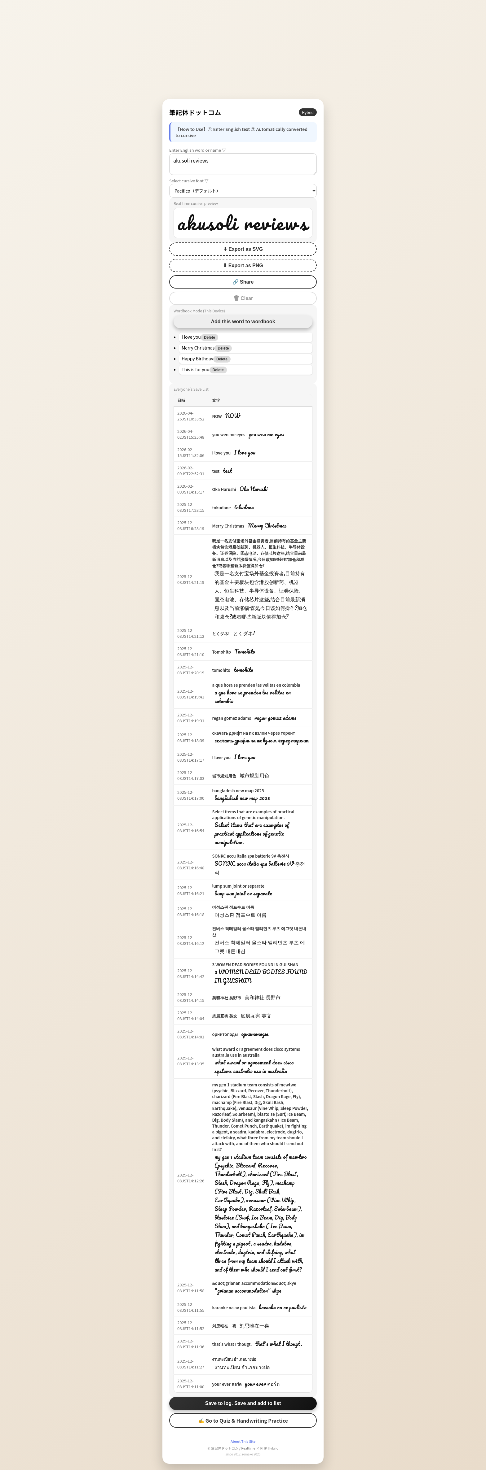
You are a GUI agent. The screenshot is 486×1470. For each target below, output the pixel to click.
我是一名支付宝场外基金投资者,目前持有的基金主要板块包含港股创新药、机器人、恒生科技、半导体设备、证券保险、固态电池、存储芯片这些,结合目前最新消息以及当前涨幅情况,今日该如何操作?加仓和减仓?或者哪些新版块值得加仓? (259, 553)
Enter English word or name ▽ (197, 150)
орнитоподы (225, 1034)
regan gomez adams (231, 718)
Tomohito (221, 652)
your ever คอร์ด (226, 1384)
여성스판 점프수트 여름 (233, 907)
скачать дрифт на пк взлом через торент (253, 733)
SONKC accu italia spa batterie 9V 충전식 (250, 856)
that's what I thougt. (232, 1344)
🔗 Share (243, 282)
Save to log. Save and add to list (243, 1403)
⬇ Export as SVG (243, 249)
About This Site (243, 1441)
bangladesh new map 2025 (238, 791)
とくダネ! (220, 634)
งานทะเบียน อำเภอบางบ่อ (234, 1359)
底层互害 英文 (224, 1016)
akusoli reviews (243, 164)
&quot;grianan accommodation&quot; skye (254, 1283)
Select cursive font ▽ (189, 181)
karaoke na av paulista (233, 1308)
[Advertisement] (243, 49)
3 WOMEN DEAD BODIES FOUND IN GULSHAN (255, 965)
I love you (221, 453)
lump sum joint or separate (238, 886)
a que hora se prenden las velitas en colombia (256, 685)
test (215, 471)
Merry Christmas (228, 526)
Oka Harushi (224, 489)
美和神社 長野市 (226, 998)
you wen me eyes (228, 434)
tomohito (221, 670)
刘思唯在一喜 (224, 1326)
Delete (209, 337)
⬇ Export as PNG (243, 265)
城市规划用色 (224, 776)
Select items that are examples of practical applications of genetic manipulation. (253, 814)
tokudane (221, 508)
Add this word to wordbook (243, 321)
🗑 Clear (243, 298)
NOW (217, 416)
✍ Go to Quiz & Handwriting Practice (243, 1420)
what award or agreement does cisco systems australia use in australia (256, 1052)
